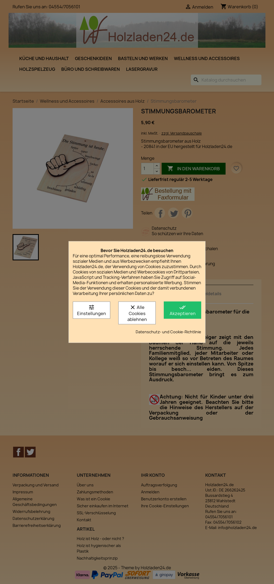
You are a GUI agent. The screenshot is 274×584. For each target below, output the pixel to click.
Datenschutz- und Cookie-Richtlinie (168, 331)
